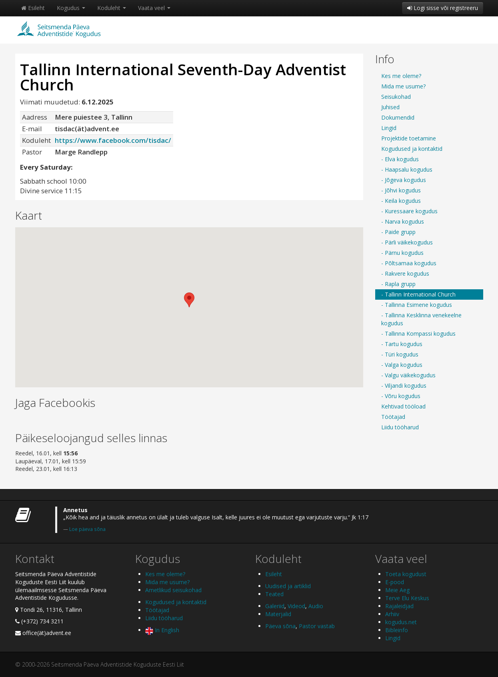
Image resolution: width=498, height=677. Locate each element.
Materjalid (278, 614)
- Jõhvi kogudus (401, 190)
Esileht (33, 8)
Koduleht (111, 8)
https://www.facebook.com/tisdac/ (113, 140)
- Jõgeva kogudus (403, 180)
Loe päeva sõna (87, 529)
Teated (274, 594)
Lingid (388, 128)
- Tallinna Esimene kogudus (416, 304)
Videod (296, 606)
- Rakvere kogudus (405, 273)
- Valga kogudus (401, 365)
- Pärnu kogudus (402, 252)
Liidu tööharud (400, 427)
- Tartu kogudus (401, 344)
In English (162, 630)
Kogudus (71, 8)
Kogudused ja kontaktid (411, 148)
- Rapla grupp (398, 284)
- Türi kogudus (399, 354)
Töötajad (393, 417)
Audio (315, 606)
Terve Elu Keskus (407, 598)
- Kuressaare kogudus (409, 211)
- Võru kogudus (400, 396)
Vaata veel (154, 8)
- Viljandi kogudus (403, 385)
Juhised (390, 107)
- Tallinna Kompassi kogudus (418, 333)
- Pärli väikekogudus (407, 242)
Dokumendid (397, 117)
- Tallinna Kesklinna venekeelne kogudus (421, 319)
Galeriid (274, 606)
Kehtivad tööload (403, 406)
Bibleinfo (396, 630)
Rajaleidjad (399, 606)
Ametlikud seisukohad (173, 590)
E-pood (394, 582)
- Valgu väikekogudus (408, 375)
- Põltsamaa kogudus (408, 263)
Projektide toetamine (408, 138)
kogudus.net (401, 622)
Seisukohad (396, 96)
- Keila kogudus (401, 200)
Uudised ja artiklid (288, 586)
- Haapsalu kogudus (406, 169)
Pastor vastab (317, 626)
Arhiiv (392, 614)
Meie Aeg (397, 590)
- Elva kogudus (400, 159)
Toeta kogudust (405, 574)
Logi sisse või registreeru (442, 8)
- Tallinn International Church (418, 294)
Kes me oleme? (401, 76)
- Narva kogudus (402, 221)
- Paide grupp (398, 232)
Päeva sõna (280, 626)
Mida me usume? (403, 86)
